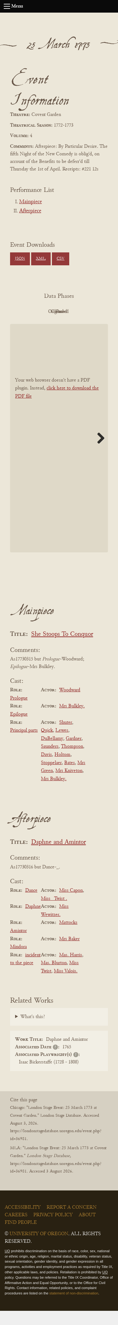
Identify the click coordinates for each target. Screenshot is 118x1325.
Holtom (62, 768)
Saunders (50, 760)
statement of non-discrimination (73, 1307)
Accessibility (23, 1221)
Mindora (18, 961)
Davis (46, 768)
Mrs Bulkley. (72, 720)
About (87, 1229)
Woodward (69, 704)
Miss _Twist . (54, 912)
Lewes (61, 744)
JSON (20, 258)
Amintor (18, 945)
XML (41, 258)
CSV (61, 258)
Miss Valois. (65, 985)
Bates (69, 777)
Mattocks (68, 937)
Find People (21, 1236)
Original (74, 311)
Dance (31, 904)
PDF (40, 311)
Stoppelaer (51, 777)
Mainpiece (30, 202)
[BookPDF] (59, 452)
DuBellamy (52, 752)
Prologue (19, 712)
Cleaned (40, 325)
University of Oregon (38, 1248)
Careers (16, 1229)
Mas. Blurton (54, 977)
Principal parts (24, 744)
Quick (47, 744)
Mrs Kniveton (68, 784)
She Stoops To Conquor (62, 648)
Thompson (72, 760)
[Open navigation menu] (7, 6)
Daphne (33, 920)
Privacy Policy (53, 1229)
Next (98, 452)
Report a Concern (72, 1221)
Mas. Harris (70, 969)
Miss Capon (71, 904)
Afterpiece (30, 211)
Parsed (75, 325)
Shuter (65, 736)
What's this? (32, 1031)
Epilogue (19, 728)
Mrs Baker (69, 953)
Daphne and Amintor (58, 856)
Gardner (73, 752)
